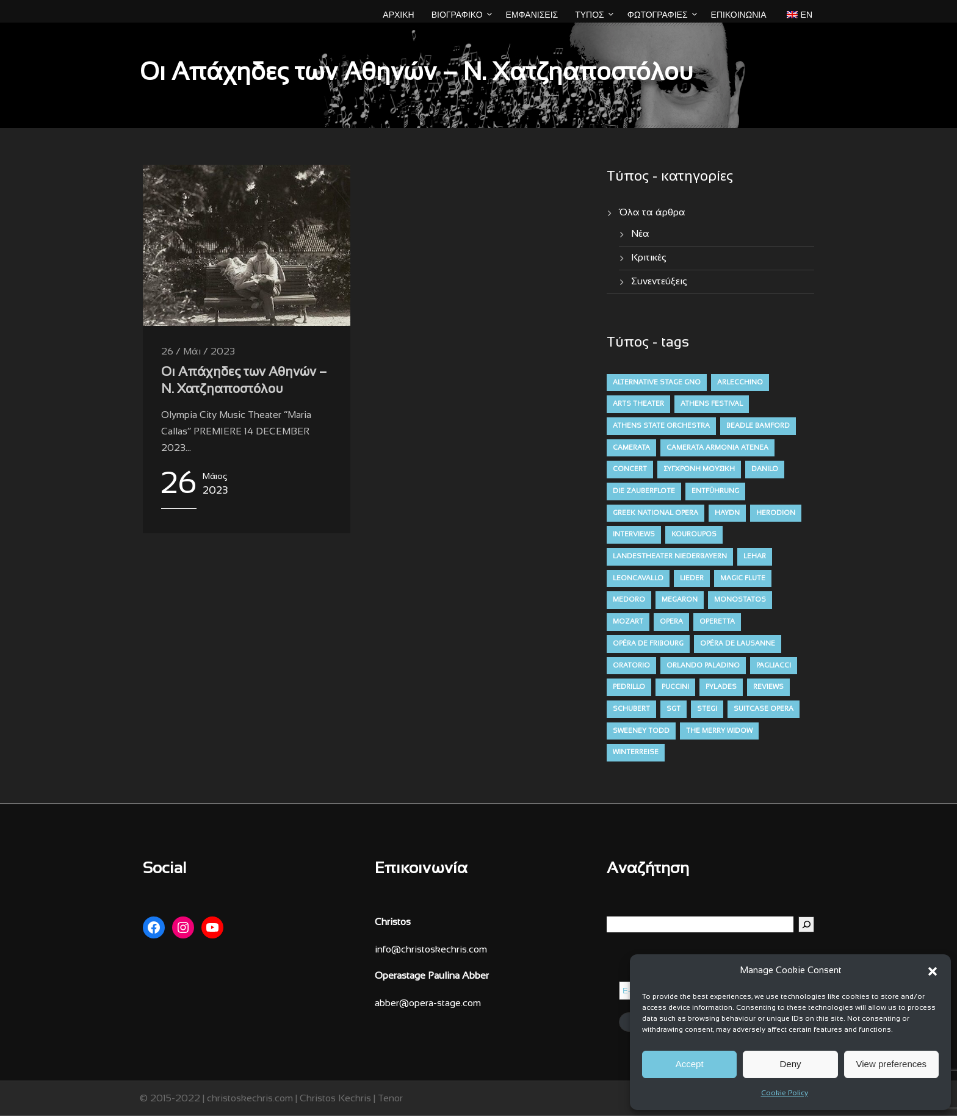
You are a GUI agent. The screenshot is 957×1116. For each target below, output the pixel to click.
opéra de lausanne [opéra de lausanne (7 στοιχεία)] (737, 644)
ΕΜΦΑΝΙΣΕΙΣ (532, 15)
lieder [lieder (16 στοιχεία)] (692, 578)
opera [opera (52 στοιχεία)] (671, 622)
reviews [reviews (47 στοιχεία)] (768, 687)
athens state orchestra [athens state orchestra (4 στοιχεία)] (661, 426)
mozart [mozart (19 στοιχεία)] (628, 622)
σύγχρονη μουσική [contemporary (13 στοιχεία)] (699, 469)
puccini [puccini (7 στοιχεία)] (675, 687)
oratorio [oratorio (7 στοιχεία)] (631, 666)
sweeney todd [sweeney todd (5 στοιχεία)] (641, 731)
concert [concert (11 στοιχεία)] (630, 469)
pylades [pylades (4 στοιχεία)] (721, 687)
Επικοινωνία (739, 15)
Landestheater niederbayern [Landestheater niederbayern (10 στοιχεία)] (670, 556)
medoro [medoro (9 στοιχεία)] (629, 600)
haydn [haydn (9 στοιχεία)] (727, 513)
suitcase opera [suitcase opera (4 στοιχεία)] (763, 709)
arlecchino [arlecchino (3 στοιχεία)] (740, 383)
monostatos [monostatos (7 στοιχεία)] (740, 600)
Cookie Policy (784, 1093)
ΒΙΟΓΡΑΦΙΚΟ (457, 15)
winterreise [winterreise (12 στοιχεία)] (636, 752)
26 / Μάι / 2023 (198, 351)
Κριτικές (648, 257)
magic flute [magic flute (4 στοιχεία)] (742, 578)
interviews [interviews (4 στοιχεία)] (634, 534)
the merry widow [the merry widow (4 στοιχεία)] (719, 731)
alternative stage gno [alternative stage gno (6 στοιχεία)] (657, 383)
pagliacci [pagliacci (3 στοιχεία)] (773, 666)
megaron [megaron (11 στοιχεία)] (680, 600)
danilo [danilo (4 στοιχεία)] (764, 469)
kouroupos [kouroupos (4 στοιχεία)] (694, 534)
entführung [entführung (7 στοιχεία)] (715, 491)
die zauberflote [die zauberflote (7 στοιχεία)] (644, 491)
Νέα (640, 234)
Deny (790, 1064)
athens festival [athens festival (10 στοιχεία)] (712, 404)
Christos (393, 922)
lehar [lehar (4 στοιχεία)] (754, 556)
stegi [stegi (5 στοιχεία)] (707, 709)
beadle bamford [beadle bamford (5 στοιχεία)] (758, 426)
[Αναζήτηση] (806, 924)
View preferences (891, 1064)
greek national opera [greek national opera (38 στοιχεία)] (655, 513)
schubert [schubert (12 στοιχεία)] (631, 709)
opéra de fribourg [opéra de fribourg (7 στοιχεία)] (648, 644)
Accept (690, 1064)
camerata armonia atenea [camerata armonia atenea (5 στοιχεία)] (717, 448)
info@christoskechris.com (431, 949)
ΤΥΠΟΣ (589, 15)
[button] (932, 971)
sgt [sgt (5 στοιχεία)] (673, 709)
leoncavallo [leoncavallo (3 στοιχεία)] (638, 578)
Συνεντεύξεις (659, 281)
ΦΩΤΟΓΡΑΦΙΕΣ (657, 15)
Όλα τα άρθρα (652, 212)
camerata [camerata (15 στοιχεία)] (631, 448)
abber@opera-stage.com (428, 1003)
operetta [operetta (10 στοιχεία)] (717, 622)
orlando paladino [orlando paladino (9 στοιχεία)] (703, 666)
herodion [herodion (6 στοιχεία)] (775, 513)
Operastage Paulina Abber (432, 976)
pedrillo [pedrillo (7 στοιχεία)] (629, 687)
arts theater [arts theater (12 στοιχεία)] (638, 404)
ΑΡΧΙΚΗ (398, 15)
